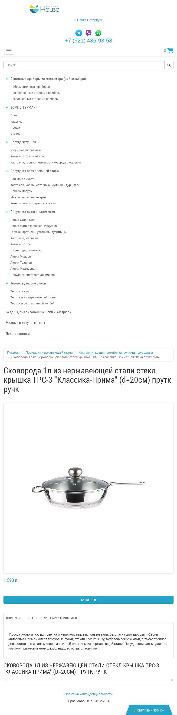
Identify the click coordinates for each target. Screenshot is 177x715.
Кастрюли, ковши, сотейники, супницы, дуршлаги (44, 185)
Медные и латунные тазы (25, 323)
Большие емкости (22, 179)
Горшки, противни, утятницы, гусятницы (38, 232)
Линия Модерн (20, 256)
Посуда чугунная (21, 142)
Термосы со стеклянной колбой (32, 303)
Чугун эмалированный (26, 150)
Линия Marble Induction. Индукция (34, 226)
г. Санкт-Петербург (89, 20)
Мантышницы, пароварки (28, 197)
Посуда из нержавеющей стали (32, 171)
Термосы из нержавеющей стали (33, 297)
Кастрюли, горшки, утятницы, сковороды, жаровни (45, 162)
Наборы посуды (21, 191)
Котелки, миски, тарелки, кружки (33, 203)
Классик (16, 121)
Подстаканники (18, 334)
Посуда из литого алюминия (30, 212)
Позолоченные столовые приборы (34, 99)
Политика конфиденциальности (89, 694)
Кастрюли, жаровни (24, 238)
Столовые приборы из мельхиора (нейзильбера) (46, 79)
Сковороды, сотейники (26, 250)
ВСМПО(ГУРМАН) (21, 107)
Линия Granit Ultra (23, 220)
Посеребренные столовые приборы (35, 93)
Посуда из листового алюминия (32, 275)
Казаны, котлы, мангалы (27, 156)
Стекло (15, 133)
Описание (14, 618)
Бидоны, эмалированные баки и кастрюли (39, 312)
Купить (88, 600)
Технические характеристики (52, 618)
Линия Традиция (21, 262)
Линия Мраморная (23, 268)
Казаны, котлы (20, 244)
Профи (15, 127)
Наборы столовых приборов (30, 86)
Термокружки (19, 291)
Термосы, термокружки (26, 283)
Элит (13, 115)
